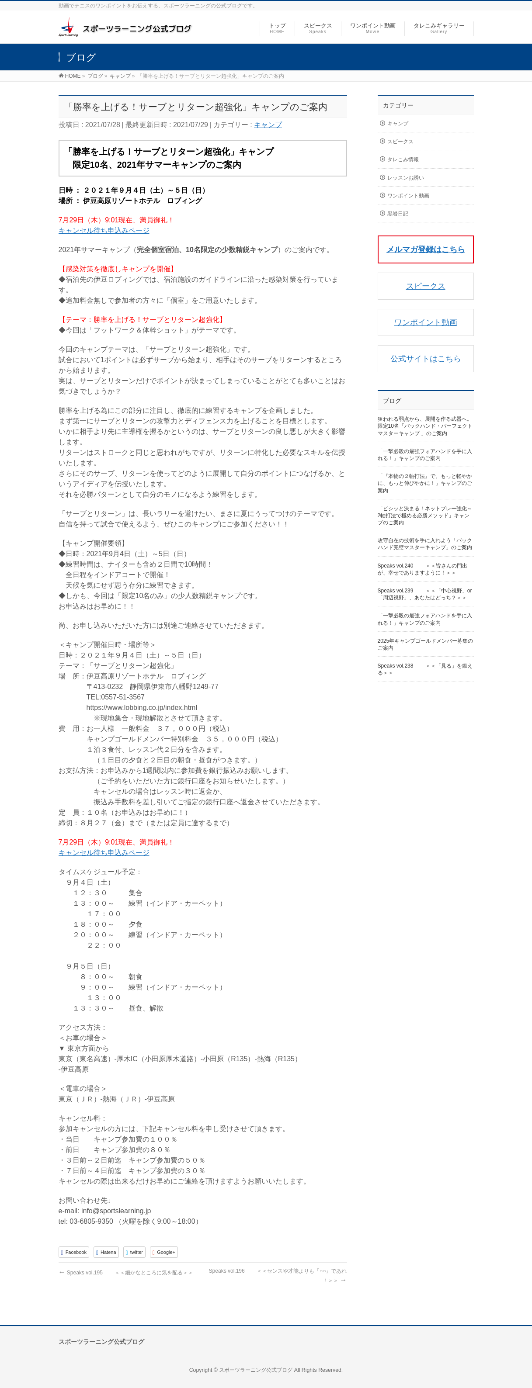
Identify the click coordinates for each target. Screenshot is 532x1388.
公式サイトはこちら (425, 358)
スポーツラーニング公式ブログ (255, 1370)
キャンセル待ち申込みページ (104, 230)
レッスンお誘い (405, 178)
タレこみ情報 (403, 159)
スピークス (400, 141)
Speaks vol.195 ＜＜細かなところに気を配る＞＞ (126, 1273)
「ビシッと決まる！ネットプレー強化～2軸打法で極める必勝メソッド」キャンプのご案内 (425, 515)
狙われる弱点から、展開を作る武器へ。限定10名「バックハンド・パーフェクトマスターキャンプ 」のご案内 (425, 426)
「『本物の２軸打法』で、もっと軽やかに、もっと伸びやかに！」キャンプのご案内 (425, 483)
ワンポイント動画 (408, 196)
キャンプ (268, 124)
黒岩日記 (397, 214)
